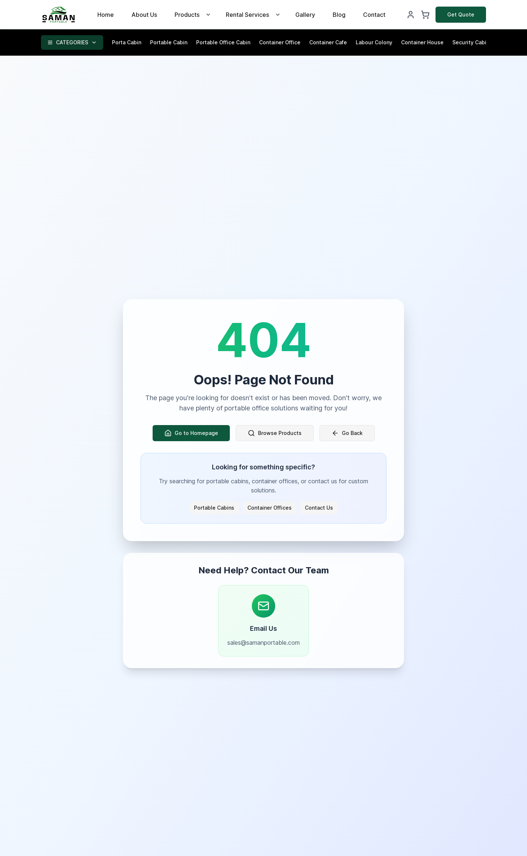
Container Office (279, 42)
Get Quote (460, 14)
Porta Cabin (126, 42)
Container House (422, 42)
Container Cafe (328, 42)
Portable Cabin (168, 42)
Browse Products (275, 433)
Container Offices (269, 508)
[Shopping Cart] (425, 14)
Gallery (305, 14)
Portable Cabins (214, 508)
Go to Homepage (191, 433)
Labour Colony (374, 42)
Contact (374, 14)
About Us (144, 14)
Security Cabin (470, 42)
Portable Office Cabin (223, 42)
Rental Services (247, 14)
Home (105, 14)
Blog (339, 14)
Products (187, 14)
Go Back (347, 433)
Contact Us (319, 508)
